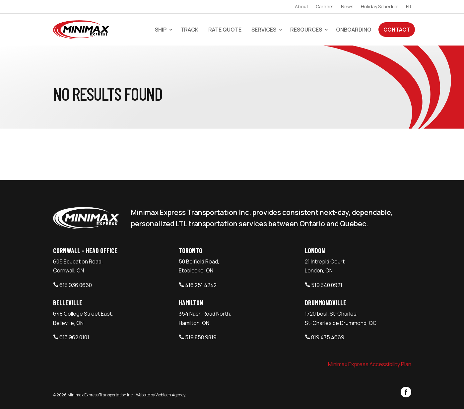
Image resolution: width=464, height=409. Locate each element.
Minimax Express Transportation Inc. (100, 395)
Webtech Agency (170, 395)
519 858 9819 (201, 337)
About (301, 7)
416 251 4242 (201, 285)
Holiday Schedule (380, 7)
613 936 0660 (75, 285)
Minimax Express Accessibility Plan (369, 364)
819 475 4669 (327, 337)
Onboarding (353, 29)
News (347, 7)
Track (189, 29)
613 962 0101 (74, 337)
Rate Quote (224, 29)
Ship (160, 29)
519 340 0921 (326, 285)
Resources (306, 29)
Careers (325, 7)
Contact (396, 29)
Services (263, 29)
